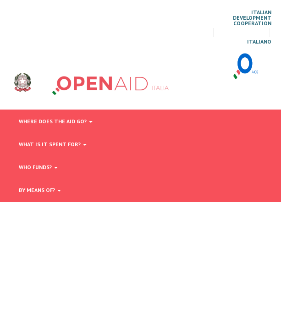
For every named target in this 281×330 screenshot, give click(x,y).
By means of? (40, 190)
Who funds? (38, 167)
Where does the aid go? (56, 121)
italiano (259, 41)
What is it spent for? (53, 144)
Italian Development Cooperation (252, 18)
